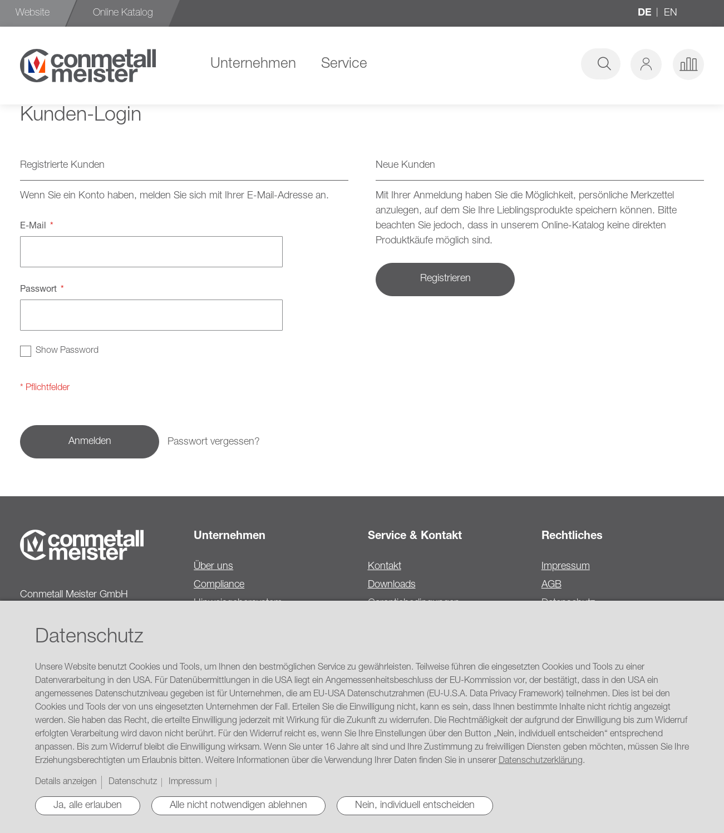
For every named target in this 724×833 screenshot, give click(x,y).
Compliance (219, 585)
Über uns (213, 567)
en (670, 13)
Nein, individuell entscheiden (415, 806)
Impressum (565, 567)
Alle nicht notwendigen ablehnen (238, 806)
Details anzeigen (66, 782)
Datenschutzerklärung (541, 761)
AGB (551, 585)
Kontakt (384, 567)
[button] (646, 64)
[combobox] (535, 63)
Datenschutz (133, 782)
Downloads (392, 585)
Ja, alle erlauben (87, 806)
